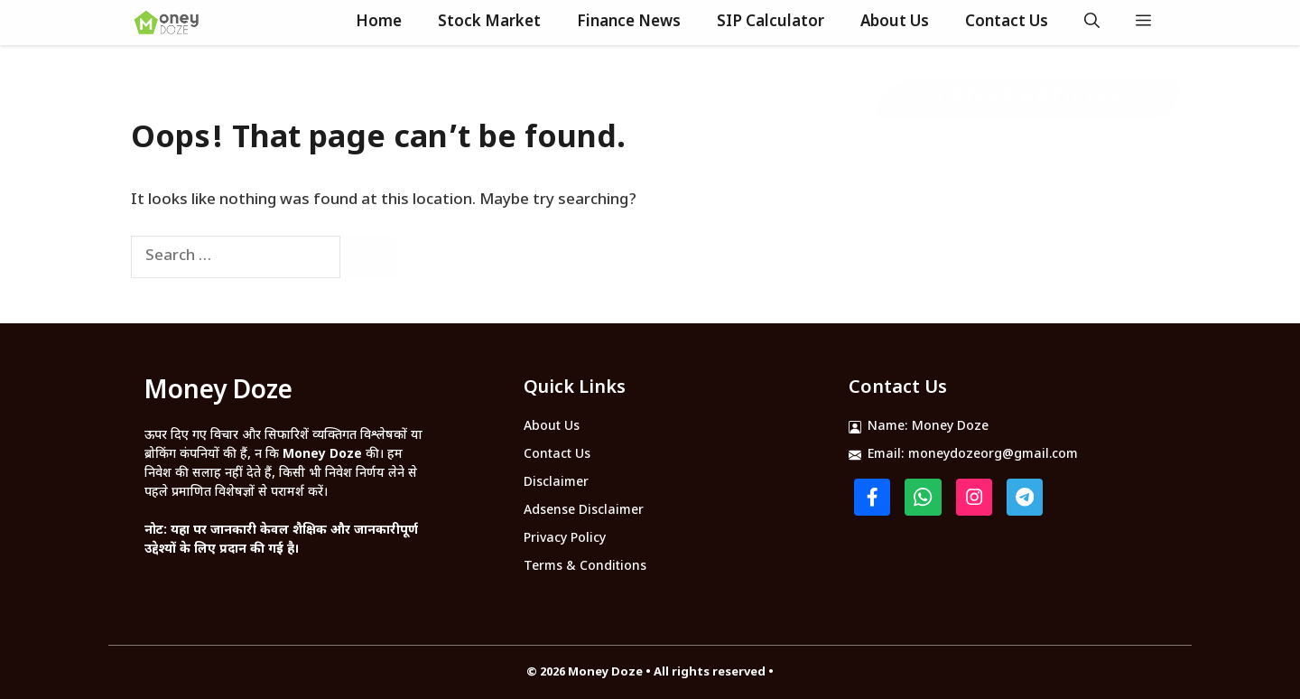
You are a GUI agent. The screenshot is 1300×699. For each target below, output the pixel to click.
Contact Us (1006, 23)
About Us (894, 23)
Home (379, 23)
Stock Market (489, 23)
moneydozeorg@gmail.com (993, 454)
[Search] (370, 257)
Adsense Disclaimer (584, 510)
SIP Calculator (770, 23)
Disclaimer (556, 482)
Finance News (629, 23)
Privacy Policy (565, 538)
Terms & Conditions (585, 566)
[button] (1092, 22)
